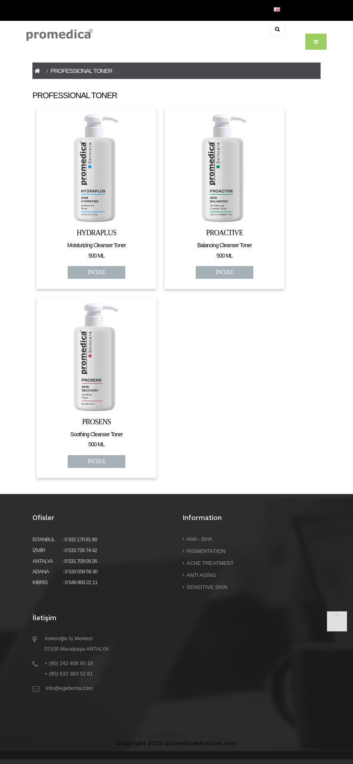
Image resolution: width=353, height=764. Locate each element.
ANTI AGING (201, 575)
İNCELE (96, 272)
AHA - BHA (199, 539)
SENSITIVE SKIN (207, 587)
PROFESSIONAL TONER (81, 70)
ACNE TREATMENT (210, 563)
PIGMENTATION (206, 551)
